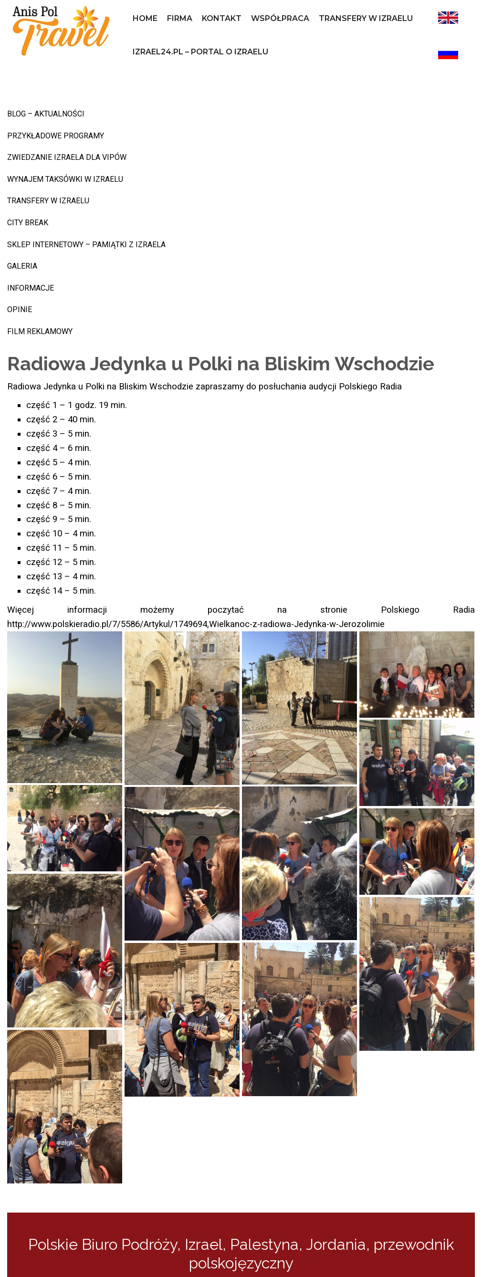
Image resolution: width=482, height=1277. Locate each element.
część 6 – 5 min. (58, 476)
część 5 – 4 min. (58, 462)
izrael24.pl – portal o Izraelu (200, 51)
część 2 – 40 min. (61, 419)
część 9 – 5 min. (58, 519)
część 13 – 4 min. (61, 576)
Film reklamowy (40, 331)
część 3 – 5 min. (58, 434)
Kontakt (221, 18)
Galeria (22, 266)
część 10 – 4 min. (61, 533)
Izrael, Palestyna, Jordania (275, 1244)
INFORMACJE (30, 288)
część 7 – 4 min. (58, 491)
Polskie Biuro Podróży (102, 1244)
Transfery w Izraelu (366, 18)
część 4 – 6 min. (58, 448)
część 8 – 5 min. (58, 505)
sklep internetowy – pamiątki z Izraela (86, 244)
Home (145, 18)
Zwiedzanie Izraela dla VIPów (66, 157)
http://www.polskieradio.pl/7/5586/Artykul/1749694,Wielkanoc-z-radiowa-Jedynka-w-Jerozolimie (196, 624)
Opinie (19, 309)
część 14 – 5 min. (61, 591)
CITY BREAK (27, 222)
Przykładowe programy (55, 135)
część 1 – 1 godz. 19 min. (76, 405)
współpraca (280, 18)
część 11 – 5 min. (61, 548)
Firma (179, 18)
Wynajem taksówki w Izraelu (65, 179)
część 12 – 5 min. (61, 562)
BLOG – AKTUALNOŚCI (45, 113)
